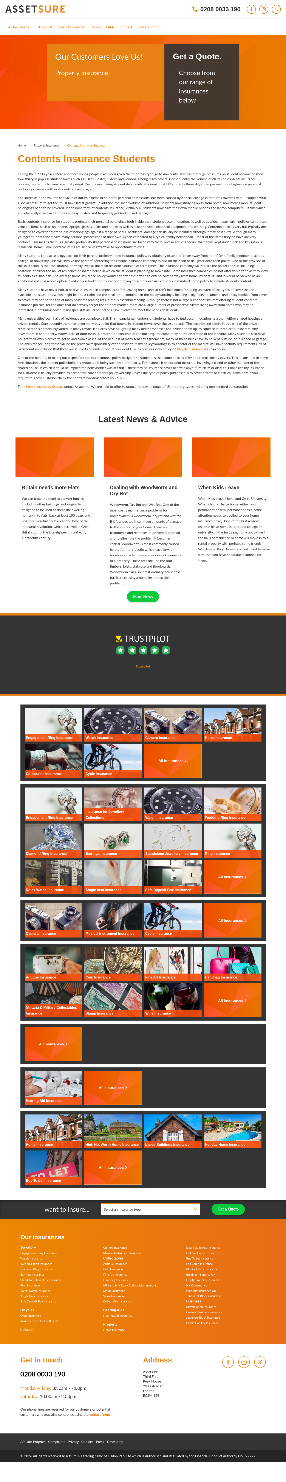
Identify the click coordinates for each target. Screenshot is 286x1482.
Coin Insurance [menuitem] (113, 1269)
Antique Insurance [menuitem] (115, 1264)
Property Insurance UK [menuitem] (201, 1291)
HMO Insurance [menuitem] (196, 1285)
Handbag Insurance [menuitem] (116, 1280)
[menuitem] (18, 27)
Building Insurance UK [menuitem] (200, 1274)
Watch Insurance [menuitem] (31, 1258)
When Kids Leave (218, 487)
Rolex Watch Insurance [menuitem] (35, 1291)
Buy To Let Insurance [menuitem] (199, 1258)
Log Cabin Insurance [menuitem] (199, 1264)
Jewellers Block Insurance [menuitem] (203, 1317)
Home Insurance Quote (44, 386)
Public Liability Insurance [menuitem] (202, 1323)
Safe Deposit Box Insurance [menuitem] (38, 1301)
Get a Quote (228, 1209)
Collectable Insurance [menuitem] (117, 1301)
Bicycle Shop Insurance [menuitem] (201, 1306)
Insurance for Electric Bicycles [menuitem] (40, 1321)
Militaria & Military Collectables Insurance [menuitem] (130, 1285)
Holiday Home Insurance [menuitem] (202, 1253)
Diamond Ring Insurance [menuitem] (36, 1269)
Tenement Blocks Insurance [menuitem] (204, 1296)
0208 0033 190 (42, 1374)
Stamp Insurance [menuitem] (114, 1291)
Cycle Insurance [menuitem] (30, 1315)
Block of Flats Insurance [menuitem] (201, 1269)
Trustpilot (62, 90)
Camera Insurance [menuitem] (115, 1247)
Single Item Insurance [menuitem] (34, 1296)
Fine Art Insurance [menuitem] (115, 1274)
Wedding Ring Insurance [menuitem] (36, 1264)
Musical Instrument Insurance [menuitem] (122, 1253)
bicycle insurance (190, 349)
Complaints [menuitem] (56, 1441)
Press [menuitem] (100, 1441)
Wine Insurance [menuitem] (113, 1296)
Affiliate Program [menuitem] (33, 1441)
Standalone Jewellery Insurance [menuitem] (41, 1280)
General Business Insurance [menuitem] (204, 1312)
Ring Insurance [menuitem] (30, 1285)
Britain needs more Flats (51, 487)
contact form (99, 1414)
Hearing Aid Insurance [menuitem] (117, 1315)
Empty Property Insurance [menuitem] (203, 1280)
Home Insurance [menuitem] (114, 1330)
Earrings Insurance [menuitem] (32, 1274)
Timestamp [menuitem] (115, 1441)
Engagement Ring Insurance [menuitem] (38, 1253)
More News (143, 596)
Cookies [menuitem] (87, 1441)
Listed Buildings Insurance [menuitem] (203, 1247)
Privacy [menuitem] (73, 1441)
